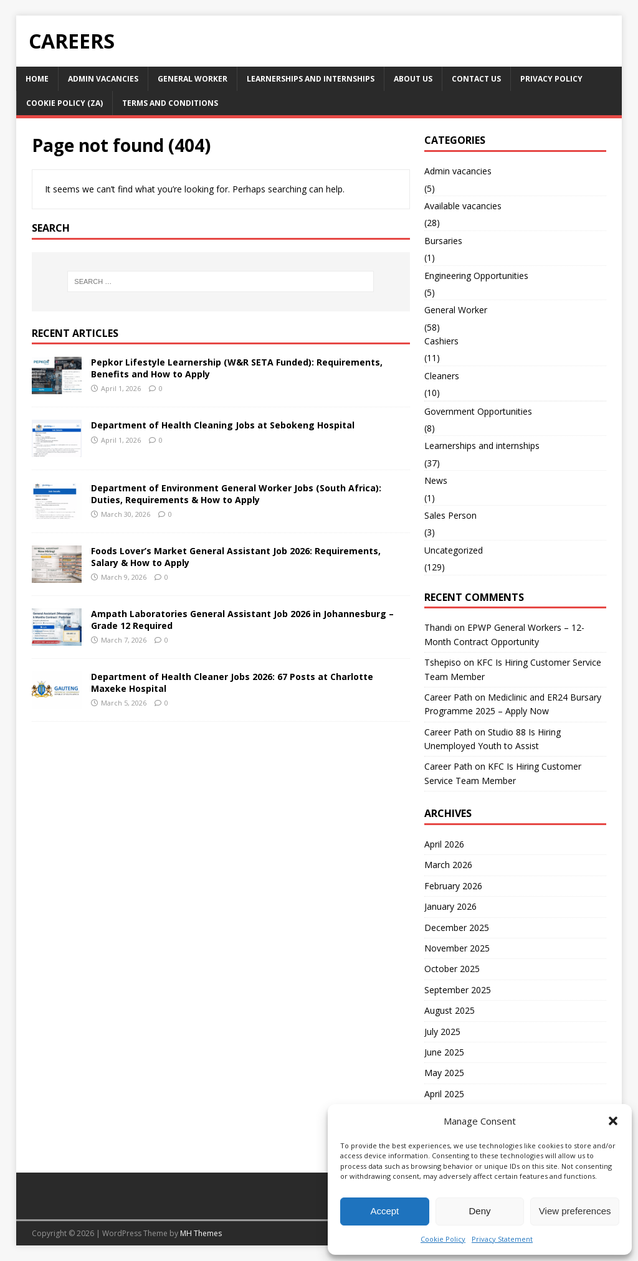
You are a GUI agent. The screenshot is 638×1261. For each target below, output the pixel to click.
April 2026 (444, 844)
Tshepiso (442, 662)
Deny (479, 1211)
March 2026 (448, 865)
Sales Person (450, 515)
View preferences (575, 1211)
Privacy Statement (502, 1239)
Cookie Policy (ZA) (64, 103)
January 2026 (450, 906)
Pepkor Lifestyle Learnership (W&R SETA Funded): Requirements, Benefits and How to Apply (237, 367)
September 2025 (457, 990)
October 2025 (452, 969)
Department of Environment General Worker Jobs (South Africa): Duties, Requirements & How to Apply (236, 493)
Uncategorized (453, 550)
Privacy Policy (551, 78)
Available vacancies (463, 206)
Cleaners (441, 376)
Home (37, 78)
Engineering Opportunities (476, 275)
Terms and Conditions (170, 103)
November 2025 (457, 948)
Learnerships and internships (310, 78)
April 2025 (444, 1094)
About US (413, 78)
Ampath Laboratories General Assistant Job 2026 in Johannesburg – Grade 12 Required (242, 619)
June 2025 (444, 1052)
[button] (613, 1121)
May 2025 (444, 1073)
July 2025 (442, 1031)
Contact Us (476, 78)
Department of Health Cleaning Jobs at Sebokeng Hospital (223, 425)
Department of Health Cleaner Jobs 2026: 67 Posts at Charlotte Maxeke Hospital (232, 682)
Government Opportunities (478, 411)
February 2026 (453, 886)
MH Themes (201, 1233)
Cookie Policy (443, 1239)
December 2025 (456, 927)
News (435, 480)
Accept (384, 1211)
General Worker (192, 78)
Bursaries (443, 241)
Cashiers (441, 341)
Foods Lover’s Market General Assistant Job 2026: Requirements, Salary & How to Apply (236, 556)
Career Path (448, 697)
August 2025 (449, 1010)
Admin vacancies (103, 78)
